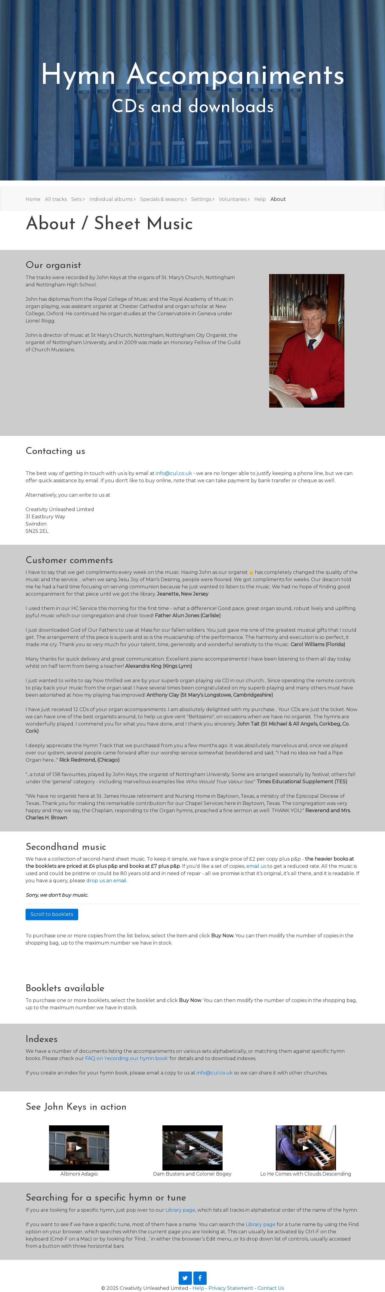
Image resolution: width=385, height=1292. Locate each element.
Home (33, 199)
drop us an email (106, 880)
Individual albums (110, 199)
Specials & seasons (161, 199)
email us (256, 866)
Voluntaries (232, 199)
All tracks (56, 199)
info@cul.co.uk (174, 473)
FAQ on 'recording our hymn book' (127, 1058)
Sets (76, 199)
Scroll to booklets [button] (52, 914)
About (278, 199)
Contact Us (270, 1288)
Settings (201, 199)
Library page (180, 1210)
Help (260, 199)
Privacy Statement (230, 1288)
